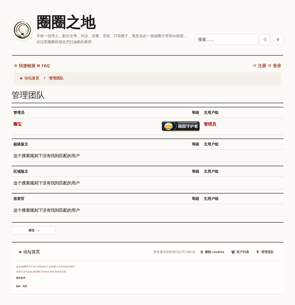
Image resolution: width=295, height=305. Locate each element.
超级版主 (20, 144)
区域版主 (20, 171)
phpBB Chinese (41, 271)
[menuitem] (43, 65)
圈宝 (17, 124)
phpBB (22, 266)
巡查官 (18, 198)
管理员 (18, 112)
